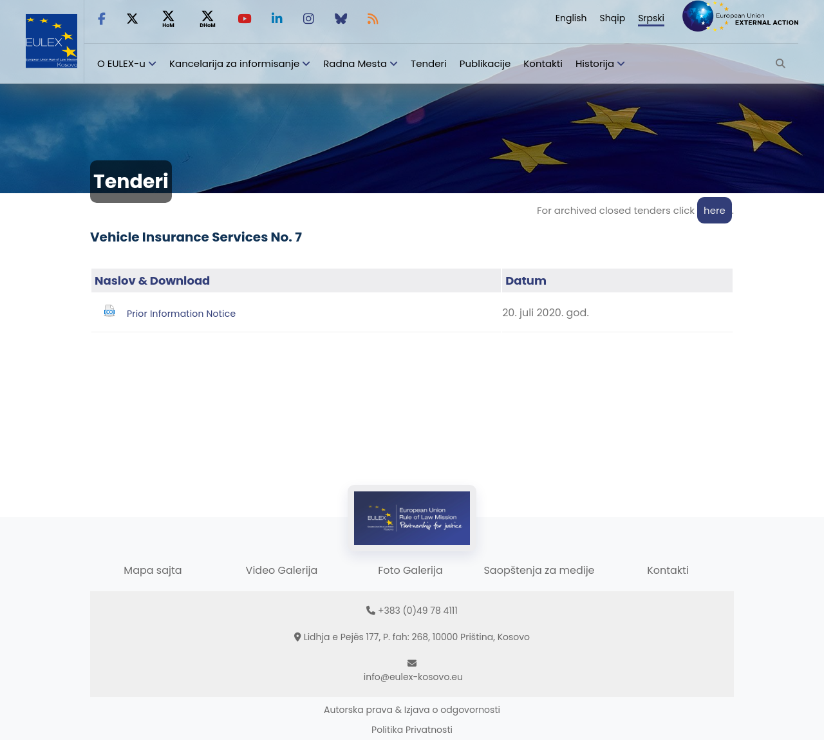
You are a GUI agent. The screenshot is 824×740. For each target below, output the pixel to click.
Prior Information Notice (181, 313)
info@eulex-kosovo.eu (413, 676)
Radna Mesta (355, 63)
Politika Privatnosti (412, 729)
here (715, 210)
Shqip (613, 18)
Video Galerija (282, 570)
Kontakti (543, 63)
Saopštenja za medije (538, 570)
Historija (595, 63)
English (571, 18)
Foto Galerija (410, 570)
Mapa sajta (153, 570)
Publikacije (485, 63)
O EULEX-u (121, 63)
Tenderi (429, 63)
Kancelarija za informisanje (235, 63)
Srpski (651, 18)
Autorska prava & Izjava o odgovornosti (412, 709)
